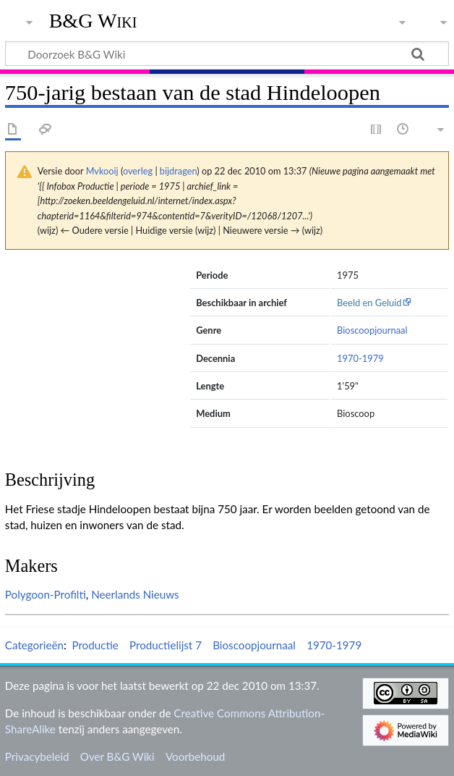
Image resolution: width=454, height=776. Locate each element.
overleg (138, 171)
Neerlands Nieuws (135, 594)
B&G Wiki (93, 21)
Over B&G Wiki (117, 756)
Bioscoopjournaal (372, 330)
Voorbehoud (195, 756)
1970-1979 (360, 358)
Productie (95, 644)
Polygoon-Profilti (45, 594)
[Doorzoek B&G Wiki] (227, 53)
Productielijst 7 (165, 644)
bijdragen (178, 171)
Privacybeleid (37, 756)
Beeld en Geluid (369, 302)
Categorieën (34, 644)
